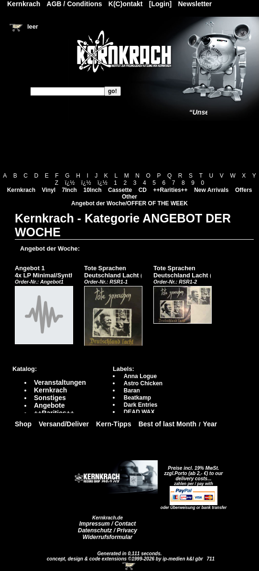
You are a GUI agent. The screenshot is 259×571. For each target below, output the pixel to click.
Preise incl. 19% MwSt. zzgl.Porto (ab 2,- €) (191, 470)
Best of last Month (167, 424)
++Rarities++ (170, 190)
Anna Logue (140, 376)
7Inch (69, 190)
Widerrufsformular (108, 537)
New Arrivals (211, 190)
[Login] (160, 4)
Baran (132, 390)
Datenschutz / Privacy (107, 530)
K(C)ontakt (125, 4)
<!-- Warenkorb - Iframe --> (129, 566)
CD (143, 190)
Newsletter (195, 4)
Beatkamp (137, 397)
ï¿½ (70, 183)
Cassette (120, 190)
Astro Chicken (143, 383)
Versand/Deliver (64, 424)
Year (210, 424)
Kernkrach (21, 190)
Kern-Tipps (113, 424)
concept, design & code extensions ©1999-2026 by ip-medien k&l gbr (126, 558)
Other (129, 196)
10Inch (93, 190)
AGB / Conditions (74, 4)
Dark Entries (141, 405)
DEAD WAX (139, 412)
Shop (23, 424)
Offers (243, 190)
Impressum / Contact (107, 523)
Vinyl (48, 190)
